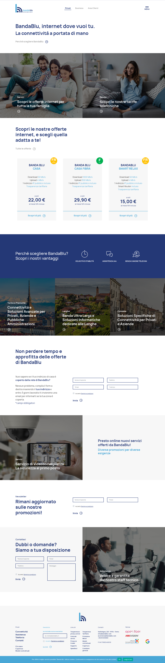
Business (79, 8)
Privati (68, 8)
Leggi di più (128, 659)
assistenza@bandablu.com (107, 636)
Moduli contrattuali (22, 651)
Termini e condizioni (87, 394)
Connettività (21, 632)
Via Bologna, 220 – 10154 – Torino (108, 632)
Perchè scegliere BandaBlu (30, 42)
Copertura (19, 649)
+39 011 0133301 (103, 638)
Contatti (19, 641)
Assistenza (20, 635)
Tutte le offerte (23, 149)
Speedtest (73, 649)
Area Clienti (93, 8)
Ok (120, 659)
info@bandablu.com (104, 634)
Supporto (73, 646)
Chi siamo (19, 647)
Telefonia (19, 638)
